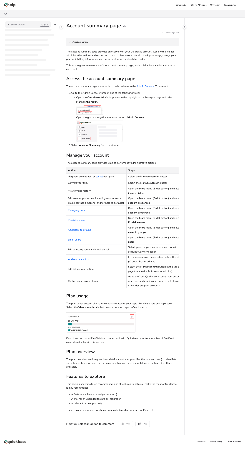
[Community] (180, 5)
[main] (122, 226)
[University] (215, 5)
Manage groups (76, 210)
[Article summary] (122, 42)
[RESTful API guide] (198, 5)
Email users (74, 239)
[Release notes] (229, 5)
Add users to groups (79, 230)
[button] (28, 24)
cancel (99, 176)
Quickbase (200, 441)
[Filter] (55, 24)
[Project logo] (9, 5)
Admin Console (145, 86)
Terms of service (234, 441)
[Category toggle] (61, 27)
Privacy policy (216, 441)
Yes (125, 424)
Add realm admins (78, 259)
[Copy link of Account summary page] (124, 26)
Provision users (76, 220)
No (142, 424)
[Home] (5, 13)
